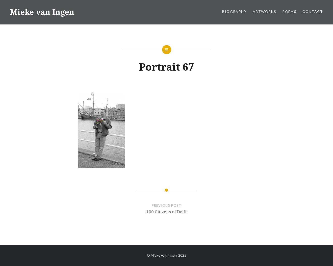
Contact (312, 11)
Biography (234, 11)
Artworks (264, 11)
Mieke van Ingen (42, 12)
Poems (289, 11)
